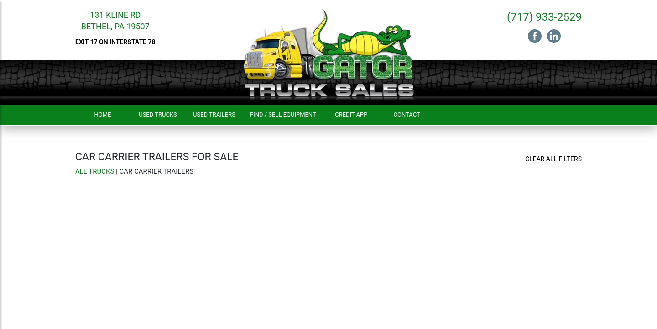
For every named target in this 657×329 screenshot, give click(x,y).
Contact (407, 114)
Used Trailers (214, 114)
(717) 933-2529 (544, 17)
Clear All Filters (553, 159)
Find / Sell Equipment (283, 114)
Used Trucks (158, 114)
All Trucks (94, 171)
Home (102, 114)
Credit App (351, 114)
